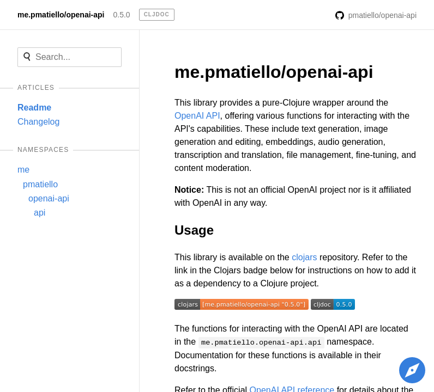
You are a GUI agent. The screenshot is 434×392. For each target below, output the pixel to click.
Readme (34, 107)
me (23, 169)
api (39, 212)
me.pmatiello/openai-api (60, 14)
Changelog (38, 121)
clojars (304, 257)
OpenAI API (197, 115)
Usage (194, 230)
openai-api (48, 198)
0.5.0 (121, 14)
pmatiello (40, 184)
